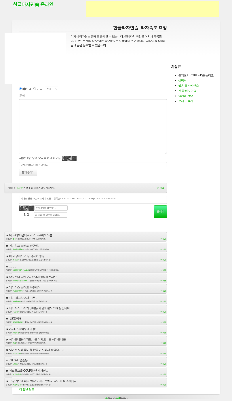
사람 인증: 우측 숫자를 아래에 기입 (48, 158)
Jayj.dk (118, 398)
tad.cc (106, 398)
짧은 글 (26, 88)
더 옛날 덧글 (26, 389)
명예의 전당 (185, 95)
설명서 (182, 80)
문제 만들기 (185, 100)
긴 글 (40, 88)
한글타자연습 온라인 (33, 4)
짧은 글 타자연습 (188, 85)
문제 (22, 95)
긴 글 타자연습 (187, 90)
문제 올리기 (28, 172)
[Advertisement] (152, 9)
